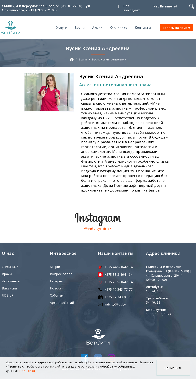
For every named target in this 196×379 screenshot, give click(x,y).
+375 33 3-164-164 (118, 274)
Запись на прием (176, 28)
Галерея (56, 281)
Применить (173, 368)
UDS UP (8, 295)
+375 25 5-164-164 (118, 282)
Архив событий (62, 303)
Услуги (61, 27)
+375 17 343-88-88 (118, 297)
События (57, 295)
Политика (27, 371)
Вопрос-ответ (61, 274)
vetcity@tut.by (115, 304)
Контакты (143, 27)
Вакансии (9, 288)
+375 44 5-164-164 (118, 267)
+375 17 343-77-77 (118, 289)
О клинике (118, 27)
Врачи (80, 27)
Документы (11, 281)
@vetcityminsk (98, 228)
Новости (57, 288)
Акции (97, 27)
